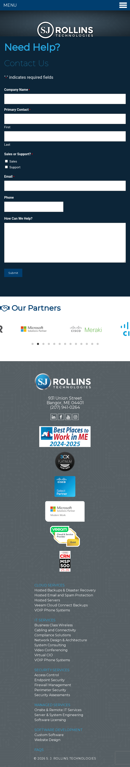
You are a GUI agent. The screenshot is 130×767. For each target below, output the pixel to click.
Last (7, 145)
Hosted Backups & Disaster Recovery (65, 590)
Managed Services (52, 705)
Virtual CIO (43, 655)
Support (14, 167)
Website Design (47, 740)
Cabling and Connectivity (55, 630)
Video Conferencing (51, 650)
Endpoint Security (49, 680)
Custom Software (49, 735)
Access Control (46, 675)
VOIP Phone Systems (52, 610)
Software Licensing (50, 720)
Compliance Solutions (52, 635)
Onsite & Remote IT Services (57, 710)
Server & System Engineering (58, 715)
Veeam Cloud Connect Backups (61, 605)
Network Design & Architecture (60, 640)
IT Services (45, 620)
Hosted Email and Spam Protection (63, 595)
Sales (13, 161)
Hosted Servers (47, 600)
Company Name (17, 90)
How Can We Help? (18, 218)
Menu (65, 5)
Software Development (58, 730)
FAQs (39, 750)
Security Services (51, 670)
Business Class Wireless (53, 625)
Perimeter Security (50, 690)
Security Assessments (52, 695)
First (7, 127)
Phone (9, 197)
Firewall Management (52, 685)
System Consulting (50, 645)
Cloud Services (49, 585)
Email (9, 177)
